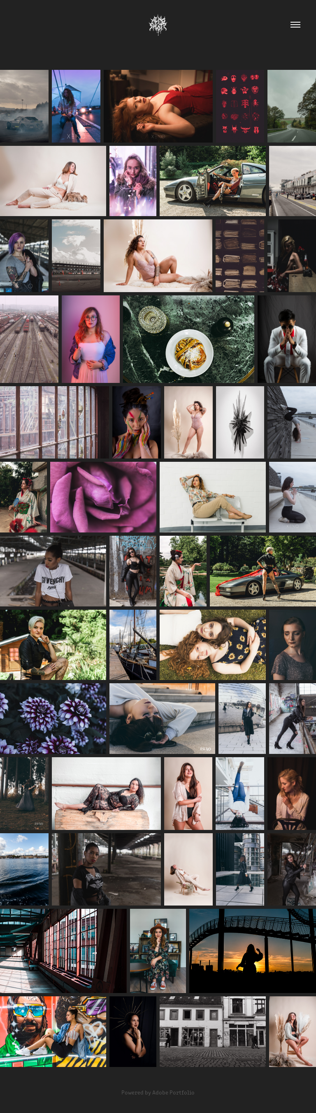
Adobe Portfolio (173, 1092)
